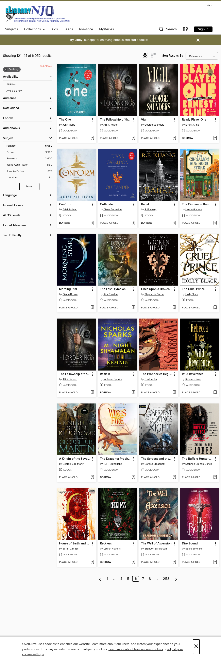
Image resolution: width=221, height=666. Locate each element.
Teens (68, 29)
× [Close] (196, 647)
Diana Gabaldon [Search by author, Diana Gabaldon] (112, 209)
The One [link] (65, 120)
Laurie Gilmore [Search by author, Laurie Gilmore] (193, 209)
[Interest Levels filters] (27, 205)
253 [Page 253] (166, 579)
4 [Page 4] (121, 579)
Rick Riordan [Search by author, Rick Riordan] (110, 294)
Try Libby (75, 40)
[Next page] (176, 578)
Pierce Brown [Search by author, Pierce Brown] (70, 294)
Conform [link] (65, 204)
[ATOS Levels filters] (27, 215)
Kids (54, 29)
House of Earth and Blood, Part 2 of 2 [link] (74, 543)
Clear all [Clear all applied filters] (46, 66)
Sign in (203, 29)
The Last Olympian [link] (113, 289)
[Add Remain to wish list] (133, 392)
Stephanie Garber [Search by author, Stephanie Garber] (154, 294)
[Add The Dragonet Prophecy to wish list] (133, 477)
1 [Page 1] (107, 579)
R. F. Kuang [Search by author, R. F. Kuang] (150, 209)
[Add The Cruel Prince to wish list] (215, 307)
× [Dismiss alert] (198, 40)
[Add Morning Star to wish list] (92, 307)
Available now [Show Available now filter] (14, 90)
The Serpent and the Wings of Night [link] (156, 459)
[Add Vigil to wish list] (174, 138)
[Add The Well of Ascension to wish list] (174, 562)
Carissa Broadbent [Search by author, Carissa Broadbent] (154, 464)
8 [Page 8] (150, 579)
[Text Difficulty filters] (27, 235)
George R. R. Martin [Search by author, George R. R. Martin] (73, 464)
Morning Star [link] (68, 289)
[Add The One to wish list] (92, 138)
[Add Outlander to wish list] (133, 223)
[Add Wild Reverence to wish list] (215, 392)
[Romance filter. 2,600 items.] (29, 159)
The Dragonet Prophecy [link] (115, 459)
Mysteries (106, 29)
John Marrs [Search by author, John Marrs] (69, 124)
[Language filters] (27, 195)
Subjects (11, 29)
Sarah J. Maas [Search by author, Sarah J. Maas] (71, 548)
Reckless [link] (106, 543)
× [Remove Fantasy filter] (6, 69)
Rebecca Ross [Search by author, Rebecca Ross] (193, 379)
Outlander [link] (107, 204)
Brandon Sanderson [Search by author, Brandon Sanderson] (155, 548)
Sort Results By (172, 56)
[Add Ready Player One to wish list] (215, 138)
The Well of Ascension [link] (156, 543)
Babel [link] (145, 204)
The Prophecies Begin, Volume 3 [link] (156, 374)
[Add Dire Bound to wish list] (215, 562)
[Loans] (186, 30)
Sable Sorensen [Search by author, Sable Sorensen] (194, 548)
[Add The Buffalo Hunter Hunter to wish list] (215, 477)
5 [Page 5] (128, 579)
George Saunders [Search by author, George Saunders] (154, 124)
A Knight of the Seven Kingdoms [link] (74, 459)
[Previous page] (100, 578)
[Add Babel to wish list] (174, 223)
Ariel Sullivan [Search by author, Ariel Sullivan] (70, 209)
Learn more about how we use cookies (135, 649)
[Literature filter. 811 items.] (29, 178)
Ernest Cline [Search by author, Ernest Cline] (192, 124)
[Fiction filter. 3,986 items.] (29, 152)
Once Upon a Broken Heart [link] (156, 289)
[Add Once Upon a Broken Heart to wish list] (174, 307)
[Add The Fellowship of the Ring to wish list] (133, 138)
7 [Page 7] (143, 579)
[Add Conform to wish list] (92, 223)
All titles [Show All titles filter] (11, 84)
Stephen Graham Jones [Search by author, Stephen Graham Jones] (198, 464)
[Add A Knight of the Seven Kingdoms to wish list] (92, 477)
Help (209, 5)
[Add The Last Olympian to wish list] (133, 307)
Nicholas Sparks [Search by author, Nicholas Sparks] (112, 379)
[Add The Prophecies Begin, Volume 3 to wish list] (174, 392)
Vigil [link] (144, 120)
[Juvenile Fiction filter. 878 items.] (29, 171)
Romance (86, 29)
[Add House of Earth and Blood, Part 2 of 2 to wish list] (92, 562)
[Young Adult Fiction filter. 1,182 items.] (29, 165)
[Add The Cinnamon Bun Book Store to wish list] (215, 223)
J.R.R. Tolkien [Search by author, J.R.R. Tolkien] (110, 124)
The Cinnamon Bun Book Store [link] (197, 204)
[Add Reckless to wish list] (133, 562)
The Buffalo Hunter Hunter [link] (197, 459)
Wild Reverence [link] (192, 374)
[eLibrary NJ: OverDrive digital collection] (37, 14)
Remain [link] (105, 374)
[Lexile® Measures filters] (27, 225)
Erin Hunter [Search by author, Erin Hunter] (150, 379)
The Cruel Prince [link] (193, 289)
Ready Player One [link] (194, 120)
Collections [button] (34, 29)
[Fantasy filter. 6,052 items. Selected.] (29, 146)
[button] (167, 30)
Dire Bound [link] (190, 543)
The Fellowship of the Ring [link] (115, 120)
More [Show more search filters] (29, 186)
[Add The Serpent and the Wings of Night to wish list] (174, 477)
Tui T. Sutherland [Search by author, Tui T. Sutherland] (112, 464)
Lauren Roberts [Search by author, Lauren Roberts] (112, 548)
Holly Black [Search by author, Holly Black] (191, 294)
